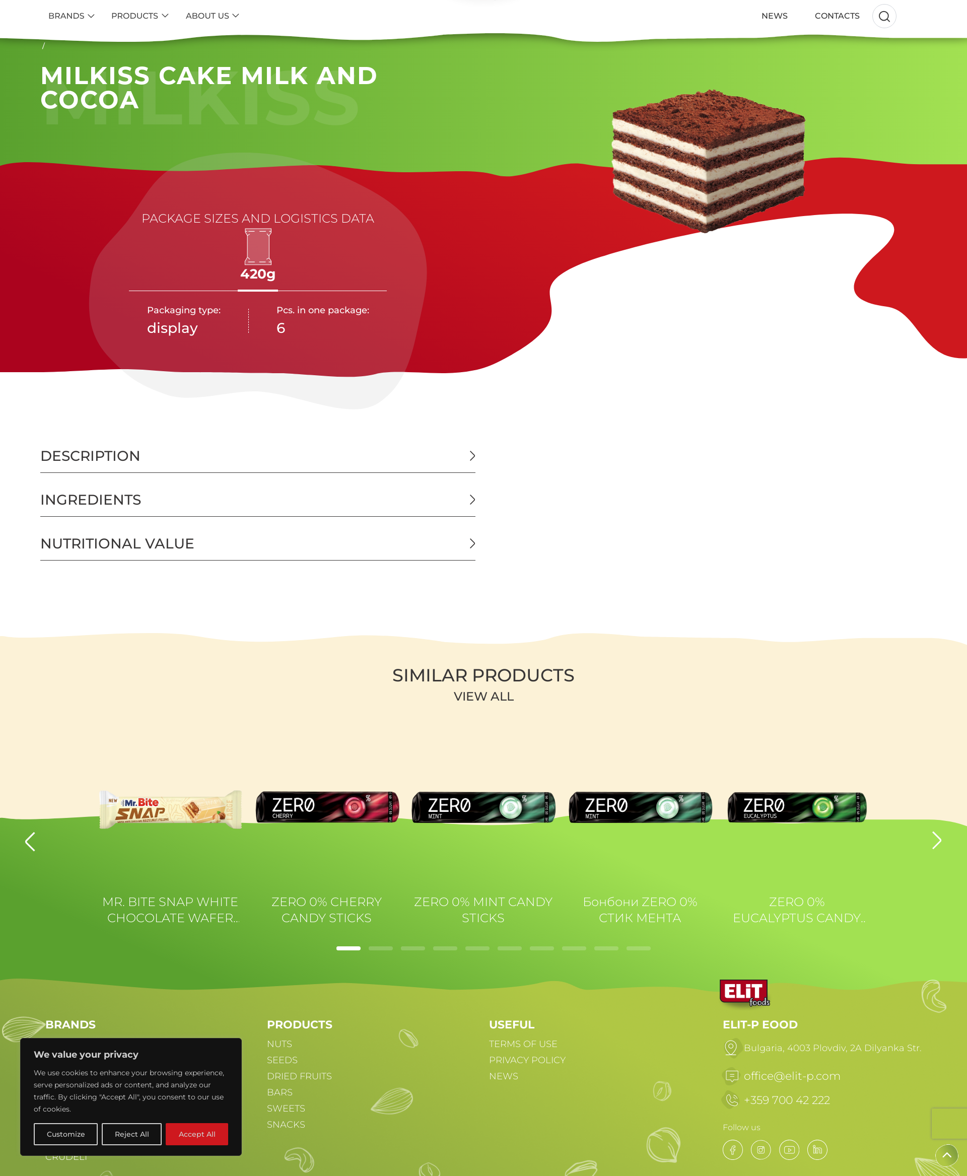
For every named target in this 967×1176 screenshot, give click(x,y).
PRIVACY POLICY (527, 1060)
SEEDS (282, 1060)
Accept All (197, 1134)
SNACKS (286, 1124)
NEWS (503, 1076)
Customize (66, 1134)
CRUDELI (66, 1156)
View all (484, 696)
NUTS (279, 1044)
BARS (280, 1092)
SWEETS (286, 1108)
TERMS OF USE (523, 1044)
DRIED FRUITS (299, 1076)
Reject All (132, 1134)
